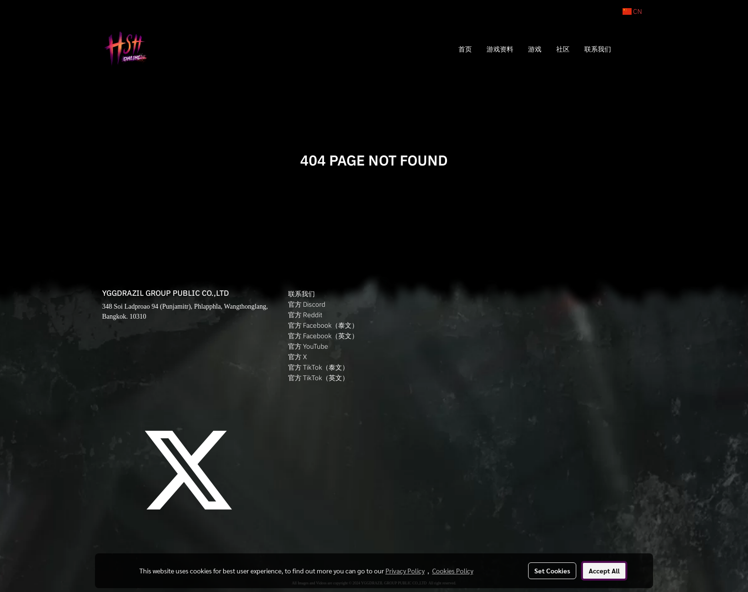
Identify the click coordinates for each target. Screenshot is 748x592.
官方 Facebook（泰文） (323, 325)
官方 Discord (306, 304)
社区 (563, 49)
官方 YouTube (308, 346)
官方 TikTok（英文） (318, 378)
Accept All (604, 570)
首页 (465, 49)
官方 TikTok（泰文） (318, 367)
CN (632, 11)
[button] (632, 49)
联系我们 (597, 49)
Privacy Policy (405, 570)
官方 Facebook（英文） (323, 336)
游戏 (534, 49)
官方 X (297, 357)
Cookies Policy (452, 570)
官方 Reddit (305, 315)
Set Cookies (552, 570)
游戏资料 (500, 49)
